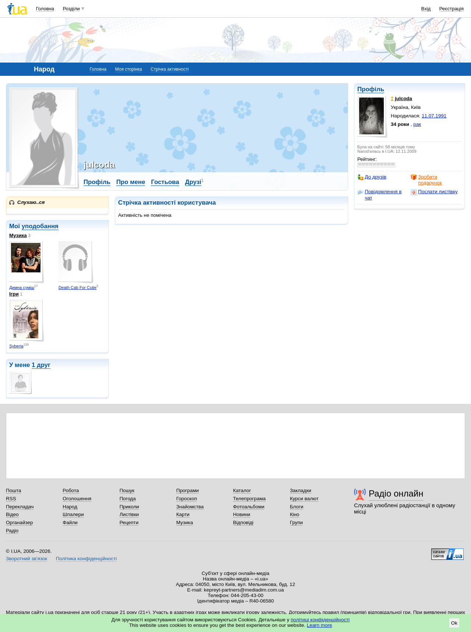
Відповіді (243, 522)
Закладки (300, 490)
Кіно (295, 514)
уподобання (40, 226)
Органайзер (19, 522)
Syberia (16, 346)
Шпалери (73, 514)
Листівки (129, 514)
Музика (18, 235)
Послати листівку (434, 192)
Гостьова (165, 182)
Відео (12, 514)
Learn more (319, 625)
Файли (70, 522)
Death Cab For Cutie (77, 287)
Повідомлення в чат (379, 194)
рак (417, 124)
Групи (296, 522)
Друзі (193, 182)
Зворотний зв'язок (26, 558)
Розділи (71, 8)
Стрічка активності (169, 69)
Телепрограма (249, 498)
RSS (11, 498)
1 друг (41, 364)
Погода (128, 498)
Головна (45, 8)
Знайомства (190, 506)
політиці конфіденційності (320, 619)
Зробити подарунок (426, 180)
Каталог (242, 490)
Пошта (13, 490)
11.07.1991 (434, 116)
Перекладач (19, 506)
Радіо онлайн (396, 493)
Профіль (370, 89)
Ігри (14, 294)
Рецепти (129, 522)
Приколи (129, 506)
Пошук (127, 490)
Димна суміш (21, 287)
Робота (71, 490)
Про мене (130, 182)
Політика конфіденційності (86, 558)
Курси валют (304, 498)
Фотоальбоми (248, 506)
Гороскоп (186, 498)
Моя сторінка (128, 69)
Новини (241, 514)
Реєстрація (451, 8)
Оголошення (77, 498)
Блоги (297, 506)
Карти (183, 514)
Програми (187, 490)
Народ (70, 506)
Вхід (426, 8)
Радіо (12, 530)
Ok (454, 623)
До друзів (371, 177)
